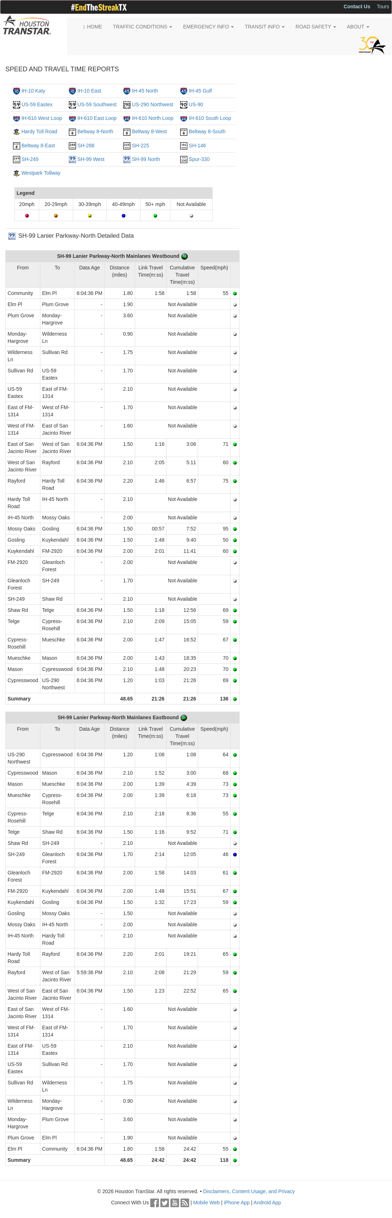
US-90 (196, 104)
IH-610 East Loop (97, 118)
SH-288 (85, 145)
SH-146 (197, 145)
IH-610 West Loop (41, 118)
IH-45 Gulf (200, 91)
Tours (383, 6)
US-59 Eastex (36, 104)
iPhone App (237, 1202)
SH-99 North (146, 159)
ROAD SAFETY (315, 27)
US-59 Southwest (97, 104)
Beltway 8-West (149, 131)
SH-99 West (90, 159)
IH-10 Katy (33, 91)
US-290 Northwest (152, 104)
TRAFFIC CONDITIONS (142, 27)
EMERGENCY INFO (208, 27)
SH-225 (140, 145)
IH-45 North (145, 91)
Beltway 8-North (95, 131)
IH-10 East (89, 91)
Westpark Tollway (40, 173)
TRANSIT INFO (265, 27)
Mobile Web (206, 1202)
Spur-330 (199, 159)
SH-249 (29, 159)
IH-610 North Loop (152, 118)
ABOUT (358, 27)
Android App (267, 1202)
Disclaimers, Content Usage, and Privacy (249, 1191)
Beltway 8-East (38, 145)
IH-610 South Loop (210, 118)
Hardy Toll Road (39, 131)
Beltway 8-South (207, 131)
